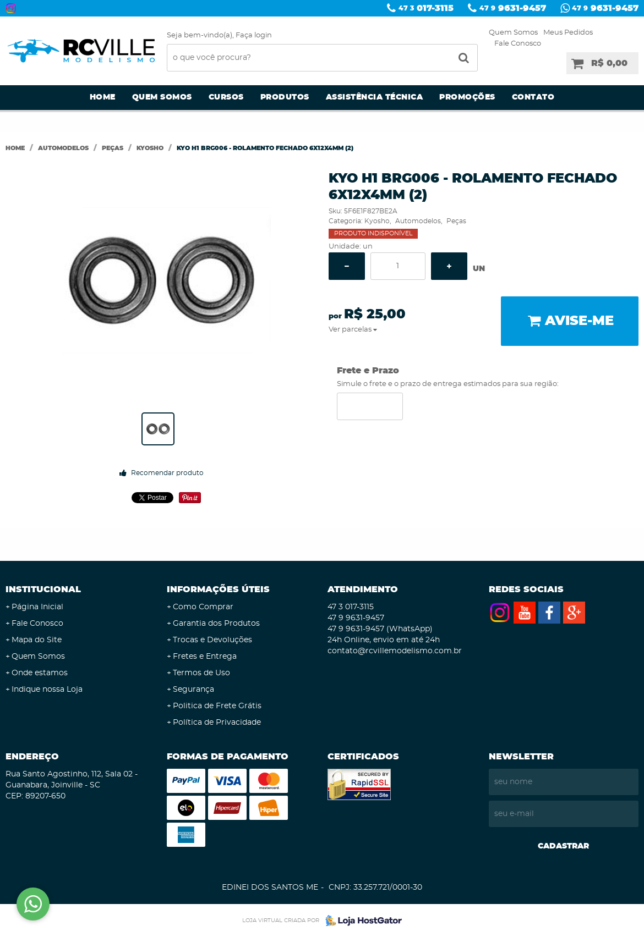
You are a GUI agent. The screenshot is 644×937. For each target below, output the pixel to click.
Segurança (193, 689)
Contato (533, 97)
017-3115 (426, 8)
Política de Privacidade (217, 722)
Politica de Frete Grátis (217, 706)
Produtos (284, 97)
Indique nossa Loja (47, 689)
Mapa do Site (37, 640)
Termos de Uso (201, 673)
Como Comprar (203, 607)
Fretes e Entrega (205, 656)
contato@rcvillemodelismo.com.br (395, 651)
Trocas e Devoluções (212, 640)
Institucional (43, 589)
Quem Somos (513, 32)
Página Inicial (37, 607)
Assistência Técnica (374, 97)
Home (103, 97)
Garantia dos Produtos (216, 623)
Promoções (467, 97)
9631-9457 (512, 8)
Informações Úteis (218, 589)
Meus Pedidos (568, 32)
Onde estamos (40, 673)
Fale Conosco (517, 43)
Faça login (254, 35)
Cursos (226, 97)
